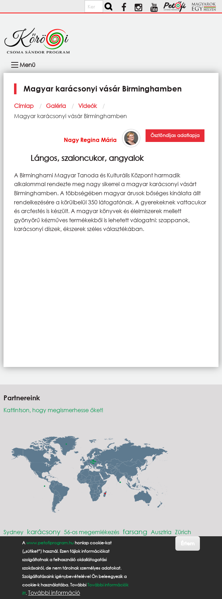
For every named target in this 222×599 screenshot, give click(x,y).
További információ (54, 592)
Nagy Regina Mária (90, 139)
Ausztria (161, 532)
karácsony (43, 531)
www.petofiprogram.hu (50, 543)
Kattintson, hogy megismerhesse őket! (53, 410)
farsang (135, 531)
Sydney (13, 532)
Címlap (24, 105)
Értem (187, 543)
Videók (87, 105)
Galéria (56, 105)
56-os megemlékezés (91, 532)
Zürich (183, 532)
